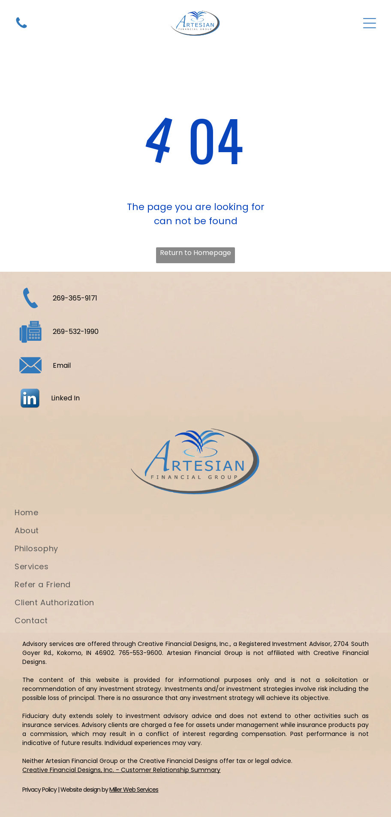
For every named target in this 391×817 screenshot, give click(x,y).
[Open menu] (369, 23)
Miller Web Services (133, 789)
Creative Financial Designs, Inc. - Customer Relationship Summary (121, 770)
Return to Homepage (195, 253)
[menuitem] (195, 516)
